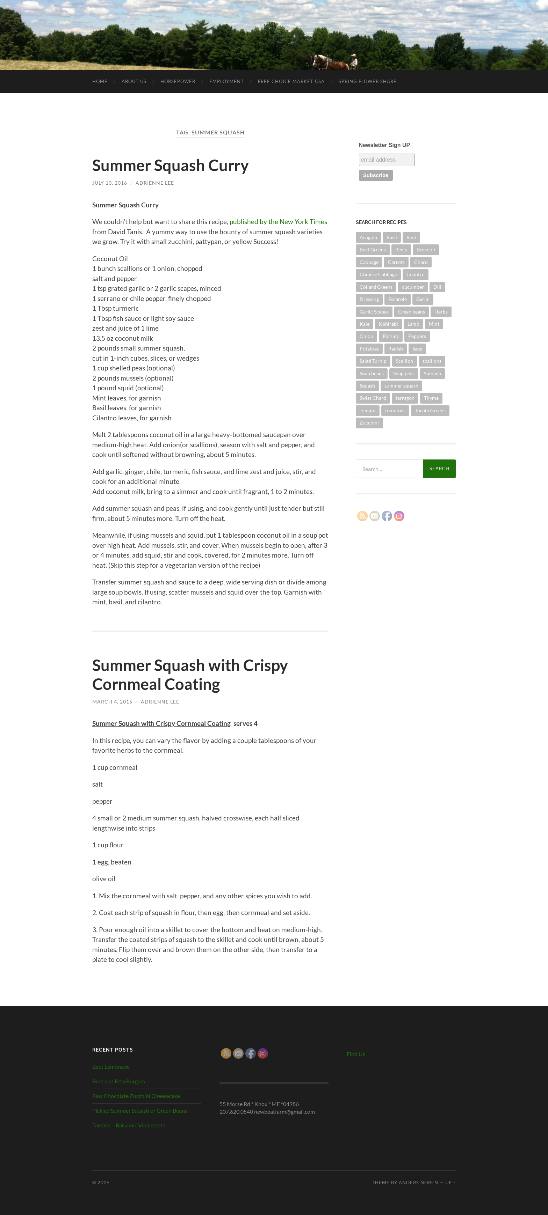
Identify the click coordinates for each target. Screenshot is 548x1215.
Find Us (356, 1054)
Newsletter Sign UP (384, 145)
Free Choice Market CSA (291, 81)
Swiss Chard (373, 398)
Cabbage (369, 262)
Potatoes (369, 349)
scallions (432, 361)
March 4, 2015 (112, 702)
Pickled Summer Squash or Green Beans (139, 1110)
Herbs (441, 312)
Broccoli (426, 249)
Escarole (397, 299)
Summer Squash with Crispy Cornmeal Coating (190, 674)
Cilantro (415, 274)
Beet (411, 237)
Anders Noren (418, 1182)
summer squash (401, 386)
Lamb (413, 324)
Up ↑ (450, 1182)
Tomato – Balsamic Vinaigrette (128, 1125)
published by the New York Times (278, 222)
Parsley (391, 336)
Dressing (369, 299)
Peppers (417, 336)
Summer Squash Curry (170, 165)
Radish (395, 349)
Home (100, 81)
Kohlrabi (388, 324)
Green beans (411, 312)
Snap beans (372, 373)
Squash (367, 386)
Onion (366, 336)
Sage (417, 349)
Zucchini (369, 423)
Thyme (431, 398)
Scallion (404, 361)
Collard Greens (376, 287)
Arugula (368, 237)
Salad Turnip (373, 361)
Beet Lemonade (111, 1066)
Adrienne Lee (155, 183)
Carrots (396, 262)
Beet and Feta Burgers (118, 1081)
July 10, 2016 (109, 183)
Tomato (368, 410)
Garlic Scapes (374, 312)
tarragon (405, 398)
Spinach (432, 373)
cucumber (413, 287)
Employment (226, 81)
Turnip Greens (430, 410)
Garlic (423, 299)
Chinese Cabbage (378, 274)
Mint (434, 324)
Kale (364, 324)
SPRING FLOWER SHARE (368, 81)
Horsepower (177, 81)
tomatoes (395, 410)
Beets (401, 249)
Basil (392, 237)
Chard (421, 262)
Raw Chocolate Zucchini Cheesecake (136, 1095)
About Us (134, 81)
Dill (437, 287)
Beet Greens (373, 249)
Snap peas (403, 373)
